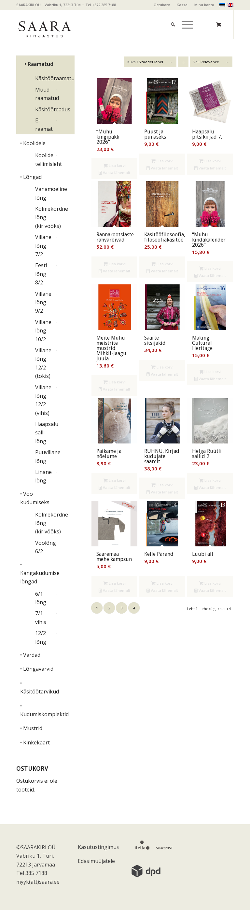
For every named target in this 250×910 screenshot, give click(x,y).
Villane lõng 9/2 (43, 302)
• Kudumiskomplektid (39, 710)
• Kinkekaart (35, 742)
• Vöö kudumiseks (34, 498)
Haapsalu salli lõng (44, 432)
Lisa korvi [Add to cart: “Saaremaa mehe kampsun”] (115, 583)
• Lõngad (31, 177)
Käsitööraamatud (44, 78)
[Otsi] (169, 16)
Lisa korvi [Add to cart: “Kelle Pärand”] (162, 583)
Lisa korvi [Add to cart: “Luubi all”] (210, 583)
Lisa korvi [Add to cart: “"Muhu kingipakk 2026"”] (115, 165)
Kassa (182, 4)
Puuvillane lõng (44, 456)
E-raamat (44, 124)
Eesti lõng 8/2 (41, 274)
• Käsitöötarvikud (39, 687)
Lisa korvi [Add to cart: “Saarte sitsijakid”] (162, 367)
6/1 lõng (40, 598)
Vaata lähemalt (114, 172)
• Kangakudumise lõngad (39, 573)
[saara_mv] (44, 24)
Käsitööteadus (44, 109)
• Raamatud (38, 64)
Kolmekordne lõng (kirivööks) (44, 217)
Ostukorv (162, 4)
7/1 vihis (40, 617)
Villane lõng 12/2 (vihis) (43, 400)
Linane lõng (43, 476)
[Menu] (184, 16)
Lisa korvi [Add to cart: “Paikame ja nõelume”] (115, 480)
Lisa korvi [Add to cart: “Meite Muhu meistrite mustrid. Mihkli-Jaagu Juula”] (115, 382)
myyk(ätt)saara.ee (38, 881)
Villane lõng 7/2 (43, 245)
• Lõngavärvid (36, 668)
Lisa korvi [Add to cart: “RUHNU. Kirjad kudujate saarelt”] (162, 485)
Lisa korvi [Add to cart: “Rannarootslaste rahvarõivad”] (115, 264)
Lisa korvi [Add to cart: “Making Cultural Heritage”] (210, 371)
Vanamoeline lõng (44, 193)
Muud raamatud (44, 94)
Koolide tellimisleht (44, 159)
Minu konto (204, 4)
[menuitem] (162, 4)
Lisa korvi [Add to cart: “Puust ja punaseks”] (162, 161)
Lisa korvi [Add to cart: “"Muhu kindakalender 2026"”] (210, 268)
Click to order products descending (183, 63)
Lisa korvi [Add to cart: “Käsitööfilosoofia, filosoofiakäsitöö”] (162, 264)
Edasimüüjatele (96, 861)
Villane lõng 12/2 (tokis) (43, 363)
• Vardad (30, 654)
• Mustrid (31, 728)
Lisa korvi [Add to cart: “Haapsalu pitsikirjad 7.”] (210, 161)
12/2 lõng (40, 637)
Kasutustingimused (98, 847)
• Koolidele (33, 143)
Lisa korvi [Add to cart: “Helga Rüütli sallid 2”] (210, 480)
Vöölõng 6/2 (44, 547)
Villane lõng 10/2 (43, 330)
